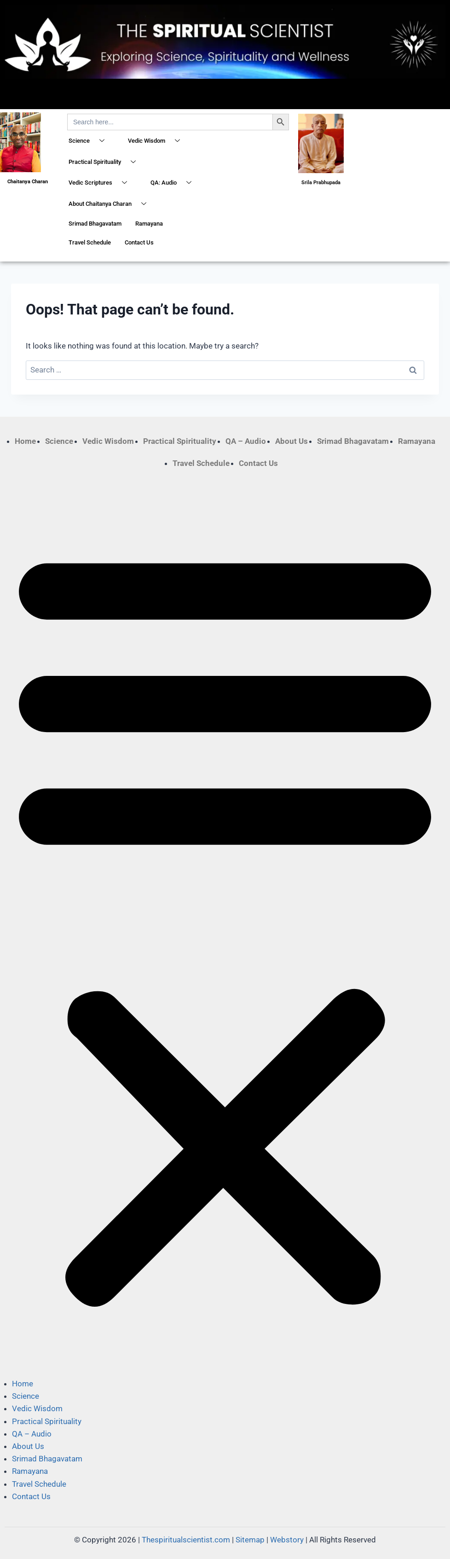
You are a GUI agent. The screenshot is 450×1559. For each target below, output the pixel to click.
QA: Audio (174, 183)
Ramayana (149, 223)
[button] (225, 924)
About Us (291, 441)
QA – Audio (245, 441)
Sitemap (250, 1539)
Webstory (287, 1539)
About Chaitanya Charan (111, 204)
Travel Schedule (90, 242)
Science (90, 141)
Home (25, 441)
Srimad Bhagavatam (95, 223)
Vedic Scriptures (101, 183)
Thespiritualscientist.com (186, 1539)
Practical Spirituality (106, 163)
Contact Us (139, 242)
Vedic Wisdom (157, 141)
